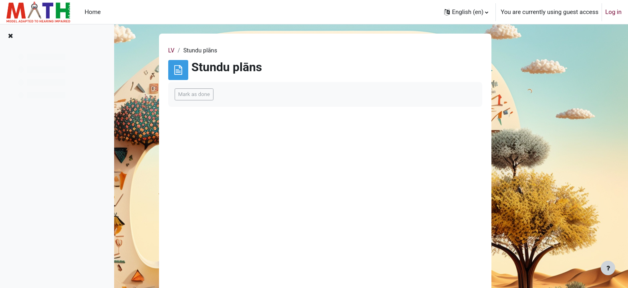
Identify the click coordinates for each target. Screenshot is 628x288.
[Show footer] (608, 268)
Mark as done (234, 95)
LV (211, 50)
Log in (613, 12)
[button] (466, 12)
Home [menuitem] (93, 12)
